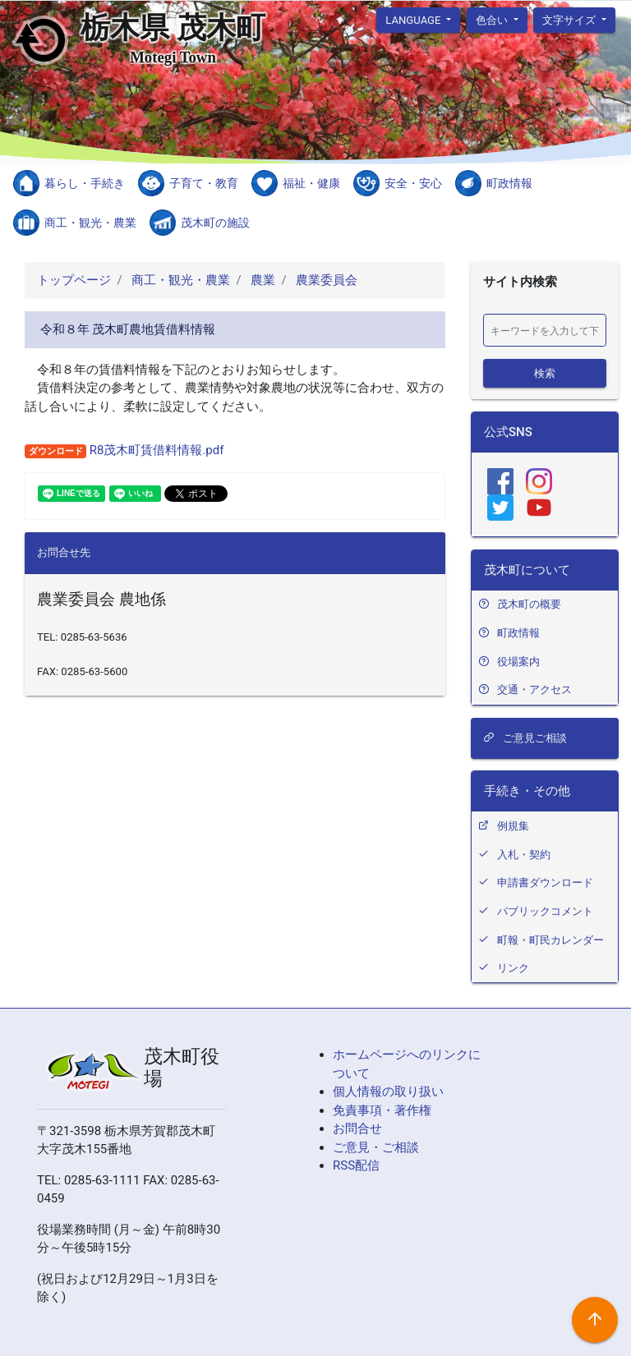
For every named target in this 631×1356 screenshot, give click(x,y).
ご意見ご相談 (525, 738)
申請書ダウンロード (545, 882)
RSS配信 (356, 1165)
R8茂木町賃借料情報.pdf (154, 450)
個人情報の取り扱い (388, 1091)
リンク (513, 968)
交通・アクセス (534, 689)
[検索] (544, 330)
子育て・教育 (203, 183)
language (414, 19)
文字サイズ (570, 19)
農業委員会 (324, 280)
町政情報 (509, 183)
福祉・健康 (311, 183)
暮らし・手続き (84, 183)
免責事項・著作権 (382, 1110)
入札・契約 (523, 854)
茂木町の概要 (529, 604)
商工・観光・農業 (90, 222)
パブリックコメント (545, 911)
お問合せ (357, 1128)
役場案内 (518, 661)
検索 (544, 372)
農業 (261, 280)
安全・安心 (413, 183)
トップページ (74, 280)
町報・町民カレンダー (550, 940)
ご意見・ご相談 (376, 1147)
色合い (493, 19)
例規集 (513, 826)
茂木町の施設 (215, 222)
